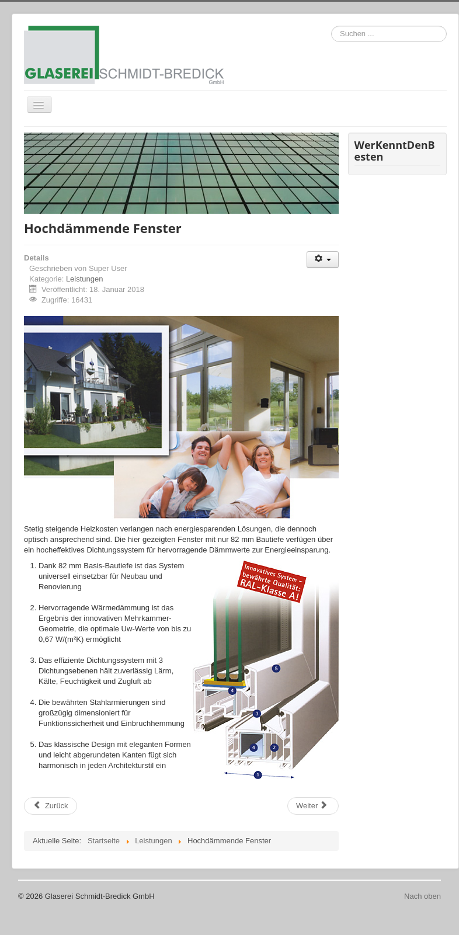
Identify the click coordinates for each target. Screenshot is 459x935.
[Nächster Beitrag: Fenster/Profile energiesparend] (313, 806)
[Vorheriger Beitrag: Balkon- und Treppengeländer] (50, 806)
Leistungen (84, 278)
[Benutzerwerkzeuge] (323, 259)
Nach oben (422, 896)
